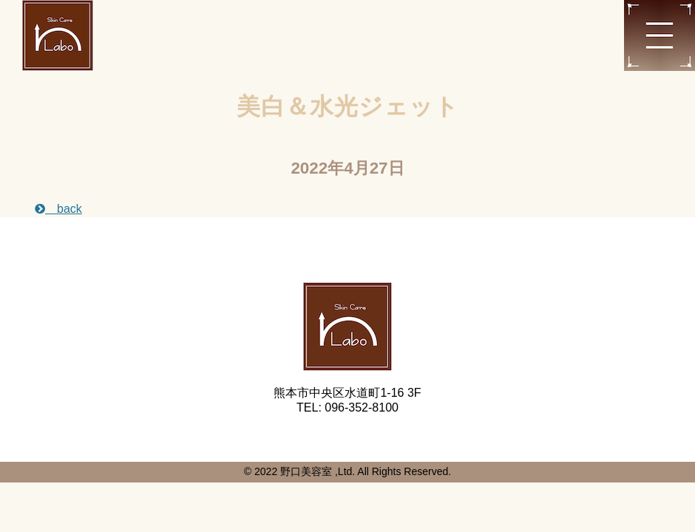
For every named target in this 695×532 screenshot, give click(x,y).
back (58, 208)
